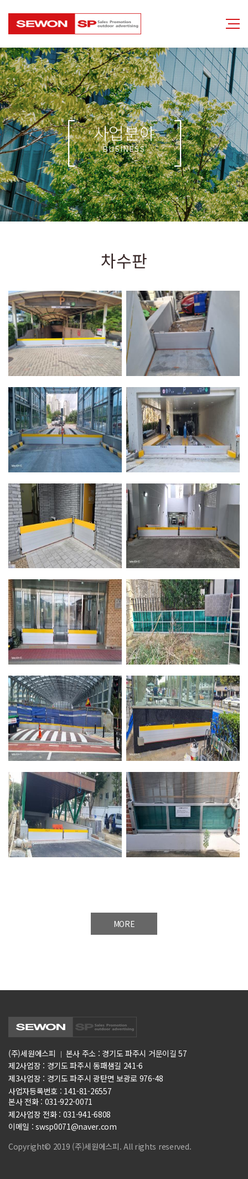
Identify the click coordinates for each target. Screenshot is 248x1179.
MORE (124, 923)
